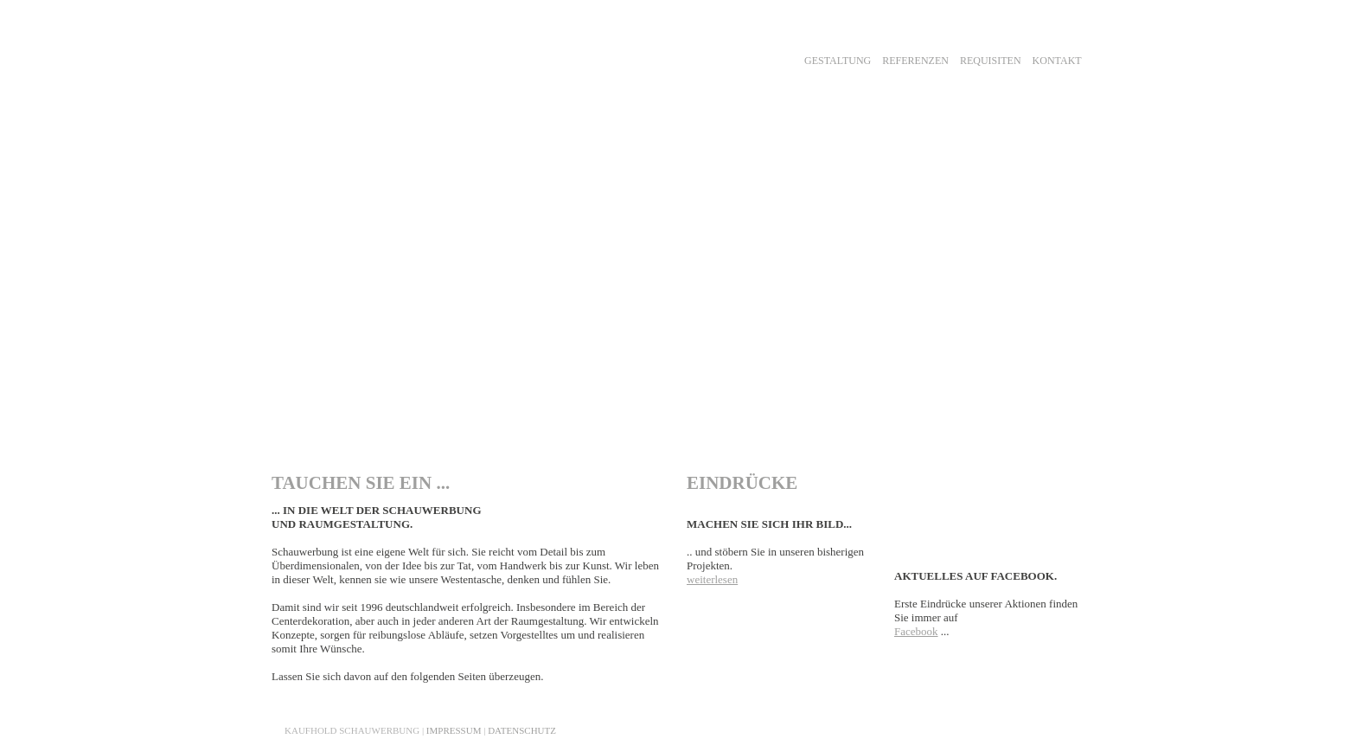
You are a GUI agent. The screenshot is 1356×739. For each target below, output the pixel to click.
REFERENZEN (915, 61)
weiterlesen (712, 579)
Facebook (916, 631)
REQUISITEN (990, 61)
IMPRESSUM (454, 730)
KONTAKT (1057, 61)
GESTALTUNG (837, 61)
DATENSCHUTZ (522, 730)
